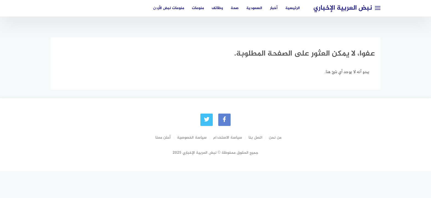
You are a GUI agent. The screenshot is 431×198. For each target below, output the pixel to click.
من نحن (275, 137)
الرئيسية (292, 8)
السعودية (254, 8)
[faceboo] (224, 120)
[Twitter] (206, 120)
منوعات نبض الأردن (168, 8)
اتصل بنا (255, 137)
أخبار (274, 8)
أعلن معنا (163, 137)
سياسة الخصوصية (192, 137)
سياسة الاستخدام (227, 137)
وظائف (217, 8)
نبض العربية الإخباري (342, 8)
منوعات (198, 8)
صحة (235, 8)
